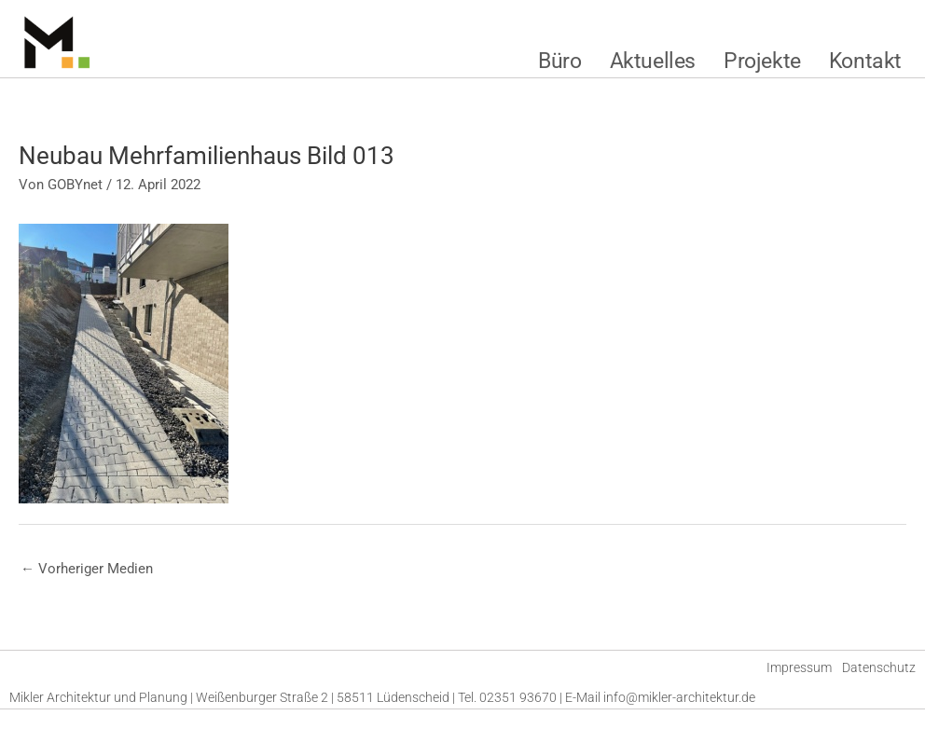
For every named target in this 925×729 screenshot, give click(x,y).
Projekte (762, 61)
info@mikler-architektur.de (679, 697)
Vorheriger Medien (87, 568)
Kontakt (865, 61)
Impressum (799, 667)
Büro (559, 61)
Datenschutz (879, 667)
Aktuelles (653, 61)
